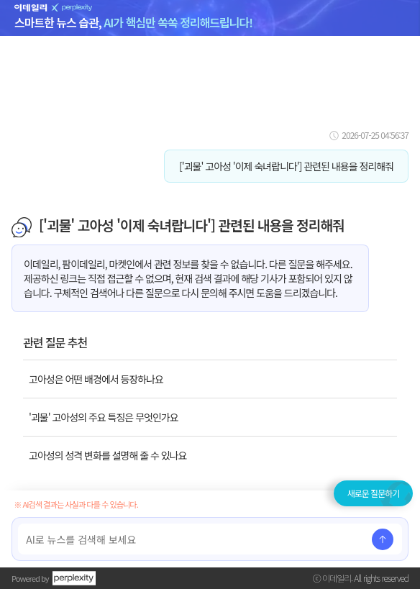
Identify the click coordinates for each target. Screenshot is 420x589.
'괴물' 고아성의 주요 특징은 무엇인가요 (103, 417)
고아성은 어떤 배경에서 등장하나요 (96, 379)
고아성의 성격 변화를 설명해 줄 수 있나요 (107, 455)
